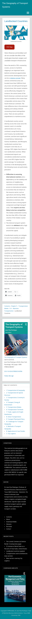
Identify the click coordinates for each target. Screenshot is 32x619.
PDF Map (9, 47)
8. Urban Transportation (13, 417)
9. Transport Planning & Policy (15, 419)
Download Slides (11, 522)
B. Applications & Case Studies (15, 431)
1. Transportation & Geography (15, 390)
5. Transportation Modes (13, 407)
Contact (8, 529)
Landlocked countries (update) (15, 551)
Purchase (9, 526)
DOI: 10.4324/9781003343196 (13, 371)
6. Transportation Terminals (14, 409)
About (8, 519)
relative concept (15, 78)
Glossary (8, 524)
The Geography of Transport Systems (15, 357)
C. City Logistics (11, 433)
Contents (7, 306)
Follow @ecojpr (9, 376)
